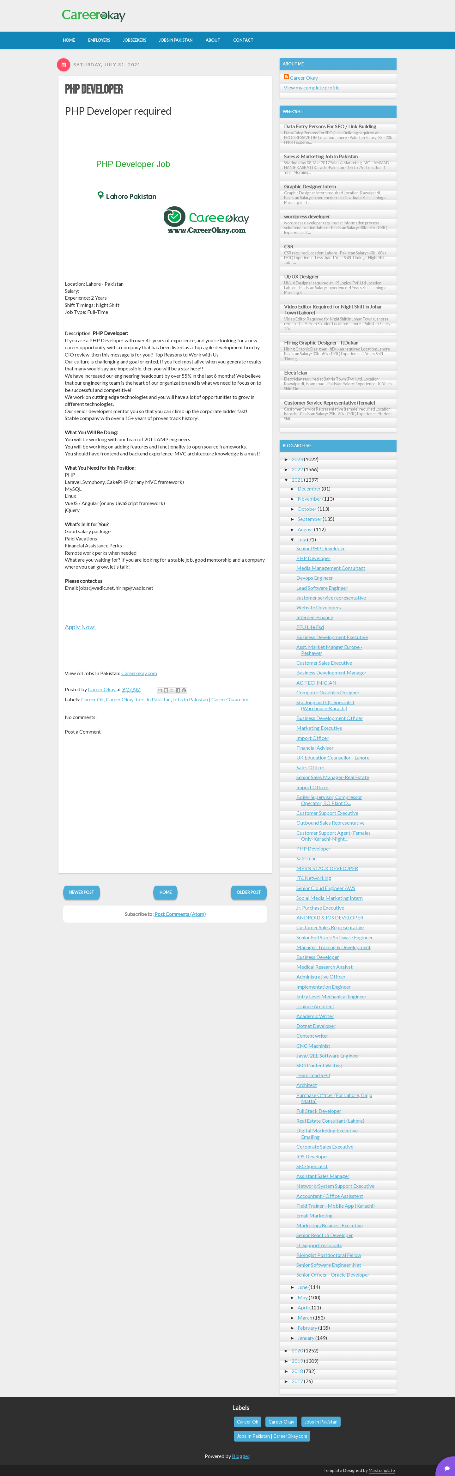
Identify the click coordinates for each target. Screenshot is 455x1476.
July (302, 539)
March (305, 1317)
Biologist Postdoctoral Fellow (328, 1255)
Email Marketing (314, 1215)
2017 (297, 1381)
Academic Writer (315, 1016)
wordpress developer (307, 216)
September (310, 519)
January (306, 1338)
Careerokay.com (139, 673)
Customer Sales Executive (324, 663)
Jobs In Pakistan (153, 699)
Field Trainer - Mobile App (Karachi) (335, 1206)
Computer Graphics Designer (328, 692)
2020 (297, 1350)
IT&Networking (313, 878)
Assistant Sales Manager (322, 1176)
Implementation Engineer (323, 987)
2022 (297, 469)
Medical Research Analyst (324, 967)
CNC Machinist (313, 1046)
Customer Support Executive (327, 813)
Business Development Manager (331, 672)
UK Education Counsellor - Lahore (332, 757)
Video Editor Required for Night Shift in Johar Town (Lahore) (333, 309)
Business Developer (317, 957)
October (307, 509)
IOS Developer (312, 1156)
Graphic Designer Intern (310, 186)
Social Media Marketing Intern (329, 898)
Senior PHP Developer (320, 548)
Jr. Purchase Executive (320, 908)
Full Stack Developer (318, 1111)
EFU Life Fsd (310, 627)
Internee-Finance (314, 617)
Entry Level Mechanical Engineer (331, 996)
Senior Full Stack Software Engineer (334, 937)
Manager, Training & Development (333, 947)
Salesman (306, 858)
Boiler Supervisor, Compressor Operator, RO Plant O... (329, 800)
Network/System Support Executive (335, 1186)
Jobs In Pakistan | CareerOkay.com (210, 699)
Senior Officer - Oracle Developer (332, 1275)
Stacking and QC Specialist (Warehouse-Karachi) (325, 705)
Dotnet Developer (316, 1026)
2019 (297, 1361)
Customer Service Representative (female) (329, 402)
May (303, 1297)
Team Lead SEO (313, 1075)
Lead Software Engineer (322, 588)
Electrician (295, 372)
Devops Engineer (314, 578)
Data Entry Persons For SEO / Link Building (330, 126)
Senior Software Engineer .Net (328, 1265)
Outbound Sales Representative (330, 823)
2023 (297, 459)
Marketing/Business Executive (329, 1225)
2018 (297, 1371)
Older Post (249, 892)
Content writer (312, 1036)
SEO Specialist (312, 1166)
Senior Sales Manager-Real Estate (332, 777)
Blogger (240, 1456)
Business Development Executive (332, 637)
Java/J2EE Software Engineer (327, 1055)
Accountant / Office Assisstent (329, 1196)
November (309, 499)
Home (166, 892)
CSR (288, 246)
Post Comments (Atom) (180, 914)
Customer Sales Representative (330, 927)
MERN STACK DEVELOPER (327, 868)
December (309, 488)
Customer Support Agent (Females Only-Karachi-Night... (333, 836)
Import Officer (312, 738)
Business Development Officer (329, 718)
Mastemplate (382, 1470)
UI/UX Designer (301, 276)
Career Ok (92, 699)
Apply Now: (80, 627)
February (307, 1328)
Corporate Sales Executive (324, 1147)
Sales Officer (310, 767)
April (303, 1307)
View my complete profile (311, 87)
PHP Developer (94, 89)
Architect (306, 1085)
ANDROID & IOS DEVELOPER (329, 917)
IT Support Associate (319, 1245)
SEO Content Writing (319, 1065)
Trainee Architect (315, 1006)
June (302, 1287)
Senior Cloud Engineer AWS (325, 888)
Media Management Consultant (330, 568)
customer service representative (331, 598)
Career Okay (119, 699)
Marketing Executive (319, 728)
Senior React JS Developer (324, 1235)
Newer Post (81, 892)
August (305, 529)
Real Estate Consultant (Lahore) (330, 1121)
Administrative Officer (321, 976)
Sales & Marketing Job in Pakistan (321, 156)
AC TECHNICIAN (316, 683)
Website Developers (318, 607)
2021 (297, 480)
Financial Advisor (315, 748)
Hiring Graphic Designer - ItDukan (321, 342)
